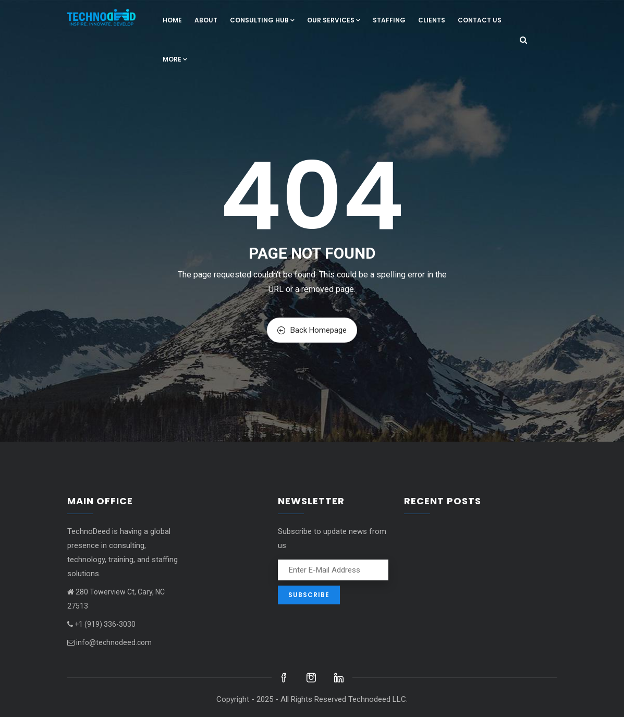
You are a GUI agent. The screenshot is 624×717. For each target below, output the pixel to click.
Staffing (389, 20)
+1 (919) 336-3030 (101, 624)
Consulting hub (262, 20)
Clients (431, 20)
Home (172, 20)
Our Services (333, 20)
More (175, 59)
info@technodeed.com (109, 642)
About (205, 20)
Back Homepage (312, 330)
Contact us (479, 20)
